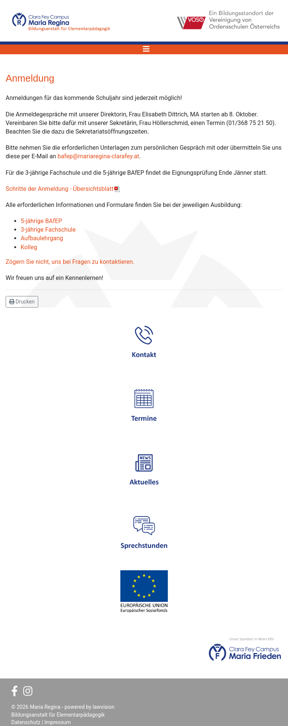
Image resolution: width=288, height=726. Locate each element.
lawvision (103, 707)
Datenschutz (25, 722)
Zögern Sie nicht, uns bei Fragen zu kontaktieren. (70, 261)
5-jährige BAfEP (41, 221)
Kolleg (29, 247)
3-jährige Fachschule (48, 229)
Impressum (57, 722)
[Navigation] (146, 49)
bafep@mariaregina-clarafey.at (98, 156)
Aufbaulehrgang (42, 238)
